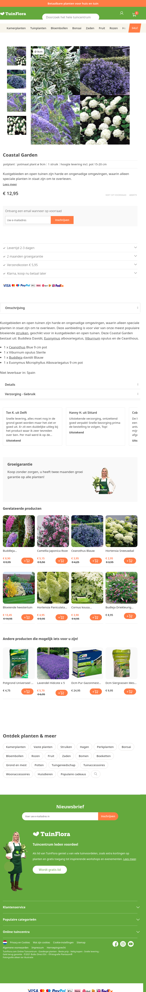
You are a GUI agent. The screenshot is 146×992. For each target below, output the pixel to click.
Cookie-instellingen (63, 942)
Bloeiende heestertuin (18, 607)
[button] (16, 56)
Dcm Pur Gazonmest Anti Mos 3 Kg (85, 683)
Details (10, 384)
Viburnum (92, 338)
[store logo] (18, 13)
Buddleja (15, 357)
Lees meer (10, 184)
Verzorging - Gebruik (20, 394)
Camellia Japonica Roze (52, 551)
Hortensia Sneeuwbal (120, 551)
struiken (22, 333)
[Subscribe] (108, 816)
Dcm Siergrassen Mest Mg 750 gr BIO (120, 683)
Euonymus (52, 338)
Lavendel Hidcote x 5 (51, 683)
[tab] (70, 307)
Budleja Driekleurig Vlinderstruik (118, 607)
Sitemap (81, 942)
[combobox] (70, 17)
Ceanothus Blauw (83, 551)
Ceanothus (17, 347)
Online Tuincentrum (27, 951)
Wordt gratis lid (50, 870)
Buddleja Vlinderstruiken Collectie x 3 (13, 551)
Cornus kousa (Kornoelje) (80, 607)
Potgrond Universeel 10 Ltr (18, 683)
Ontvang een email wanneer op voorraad (33, 211)
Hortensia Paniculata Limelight (51, 607)
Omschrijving (15, 308)
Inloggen (121, 13)
